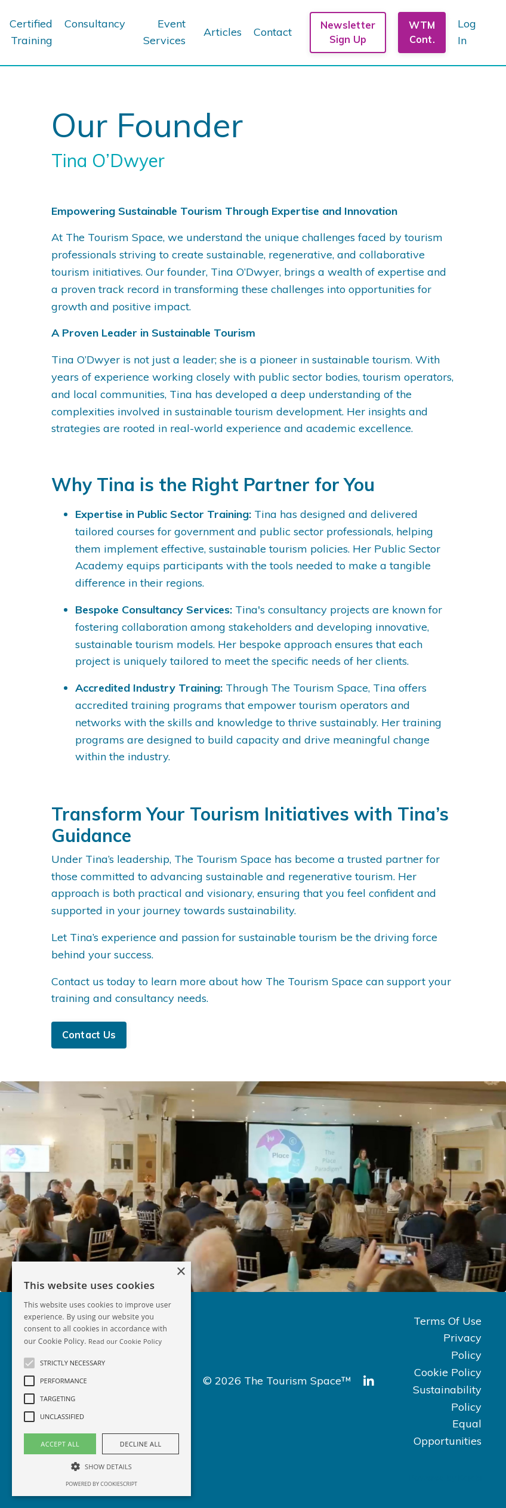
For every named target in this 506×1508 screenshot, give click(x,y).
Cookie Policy (448, 1372)
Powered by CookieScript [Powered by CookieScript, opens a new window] (101, 1484)
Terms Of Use (448, 1321)
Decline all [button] (141, 1443)
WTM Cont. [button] (422, 32)
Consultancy (94, 23)
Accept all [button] (60, 1443)
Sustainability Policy (447, 1398)
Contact (273, 32)
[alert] (101, 1379)
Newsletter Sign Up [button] (348, 32)
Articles (222, 32)
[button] (29, 1363)
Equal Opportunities (448, 1432)
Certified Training (31, 32)
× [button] (180, 1272)
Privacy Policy (462, 1346)
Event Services (164, 32)
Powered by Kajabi (445, 1477)
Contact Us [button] (89, 1035)
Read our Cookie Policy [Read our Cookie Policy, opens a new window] (125, 1341)
